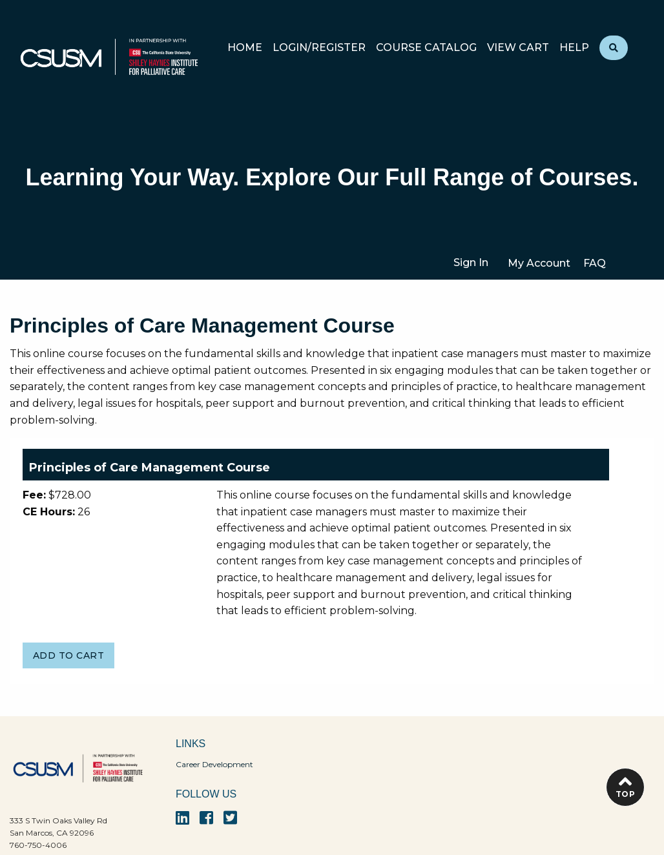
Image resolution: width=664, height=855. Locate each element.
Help (574, 48)
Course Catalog (426, 48)
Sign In (470, 262)
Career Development (214, 764)
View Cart (518, 48)
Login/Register (319, 48)
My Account (539, 263)
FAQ (594, 263)
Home (244, 48)
